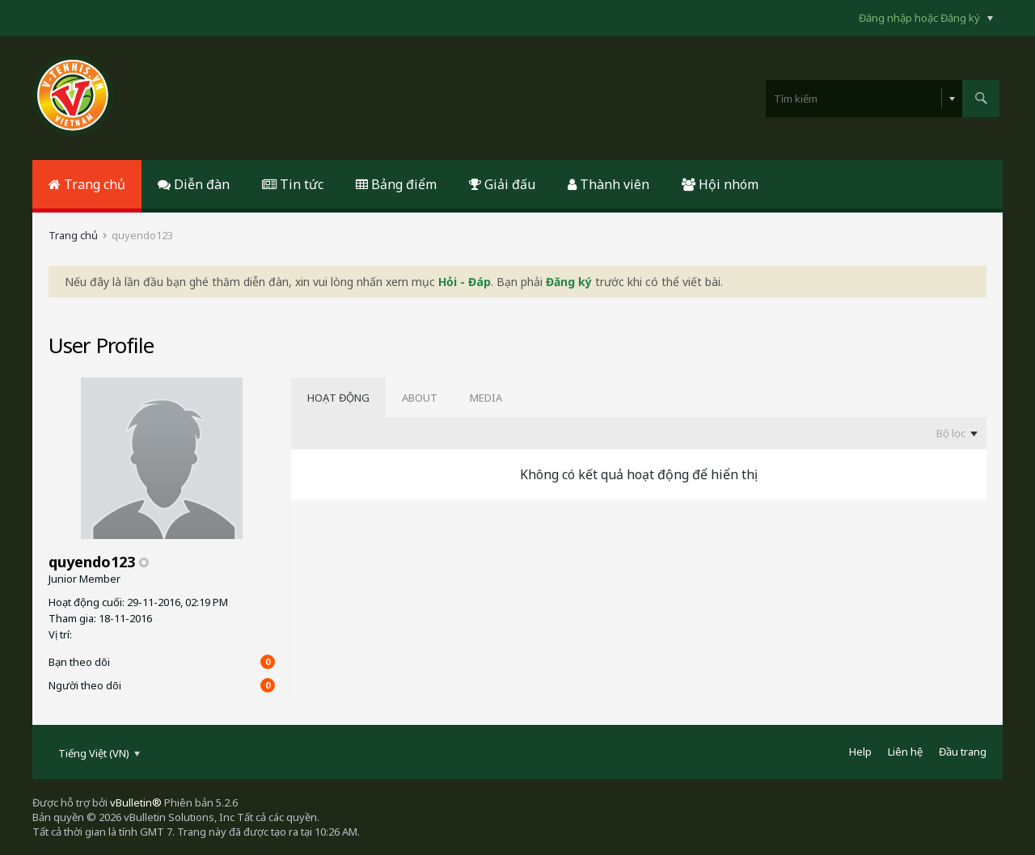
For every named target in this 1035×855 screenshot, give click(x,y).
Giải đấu (502, 184)
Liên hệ (905, 751)
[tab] (338, 397)
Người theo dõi (85, 685)
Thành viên (608, 184)
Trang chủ (87, 184)
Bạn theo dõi (79, 662)
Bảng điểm (396, 184)
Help (860, 751)
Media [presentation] (486, 397)
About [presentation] (419, 397)
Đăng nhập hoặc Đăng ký (926, 18)
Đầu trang (962, 751)
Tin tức (292, 184)
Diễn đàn (194, 184)
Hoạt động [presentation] (338, 397)
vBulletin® (136, 802)
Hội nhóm (720, 184)
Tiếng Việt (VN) (99, 753)
